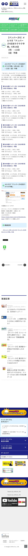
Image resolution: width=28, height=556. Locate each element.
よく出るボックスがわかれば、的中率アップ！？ (13, 427)
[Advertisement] (14, 281)
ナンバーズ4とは (14, 25)
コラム (22, 29)
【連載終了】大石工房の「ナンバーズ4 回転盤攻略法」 (13, 432)
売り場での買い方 (24, 25)
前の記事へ (6, 265)
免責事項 (22, 540)
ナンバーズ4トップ (5, 25)
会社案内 (5, 540)
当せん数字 (14, 29)
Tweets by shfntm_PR (14, 491)
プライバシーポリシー (13, 540)
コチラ (23, 75)
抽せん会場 (5, 29)
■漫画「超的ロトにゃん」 (7, 11)
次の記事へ (22, 265)
